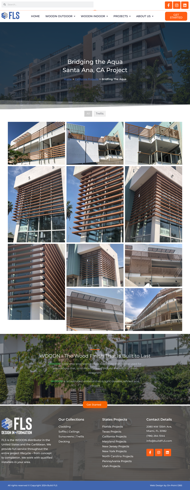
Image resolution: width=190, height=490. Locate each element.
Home (30, 16)
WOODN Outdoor (58, 16)
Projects (124, 16)
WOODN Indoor (94, 16)
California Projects (86, 79)
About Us (149, 16)
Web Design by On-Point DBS (166, 485)
